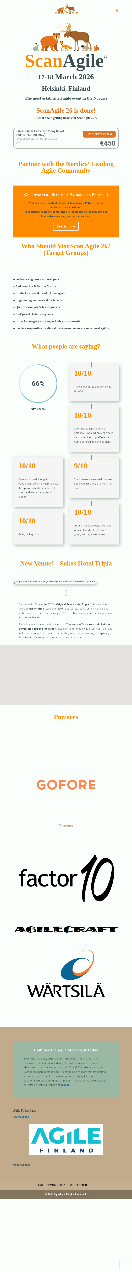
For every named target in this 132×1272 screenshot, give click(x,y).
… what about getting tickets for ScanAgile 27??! (66, 118)
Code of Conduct (79, 1185)
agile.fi (65, 1084)
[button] (64, 669)
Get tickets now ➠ (99, 134)
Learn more (66, 226)
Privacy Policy (56, 1185)
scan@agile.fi (21, 1116)
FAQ (40, 1185)
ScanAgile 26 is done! (66, 110)
